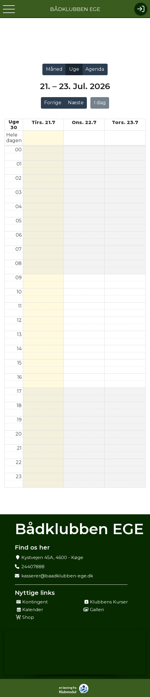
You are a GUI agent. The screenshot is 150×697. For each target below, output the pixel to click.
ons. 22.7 (84, 122)
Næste (76, 102)
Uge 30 (14, 124)
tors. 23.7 (125, 122)
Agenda (94, 69)
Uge (74, 69)
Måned (54, 69)
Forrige (52, 102)
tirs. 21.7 (43, 122)
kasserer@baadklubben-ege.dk (57, 576)
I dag (100, 102)
